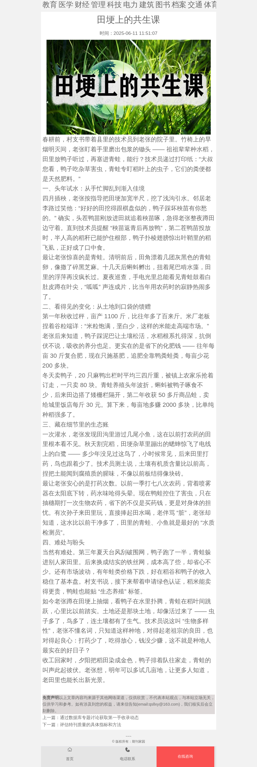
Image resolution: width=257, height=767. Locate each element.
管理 (98, 5)
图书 (162, 5)
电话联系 (128, 753)
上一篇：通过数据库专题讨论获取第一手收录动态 (90, 717)
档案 (179, 5)
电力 (130, 5)
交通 (195, 5)
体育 (211, 5)
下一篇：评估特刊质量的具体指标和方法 (81, 724)
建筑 (146, 5)
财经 (82, 5)
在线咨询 (185, 756)
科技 (114, 5)
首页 (70, 753)
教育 (49, 5)
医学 (66, 5)
